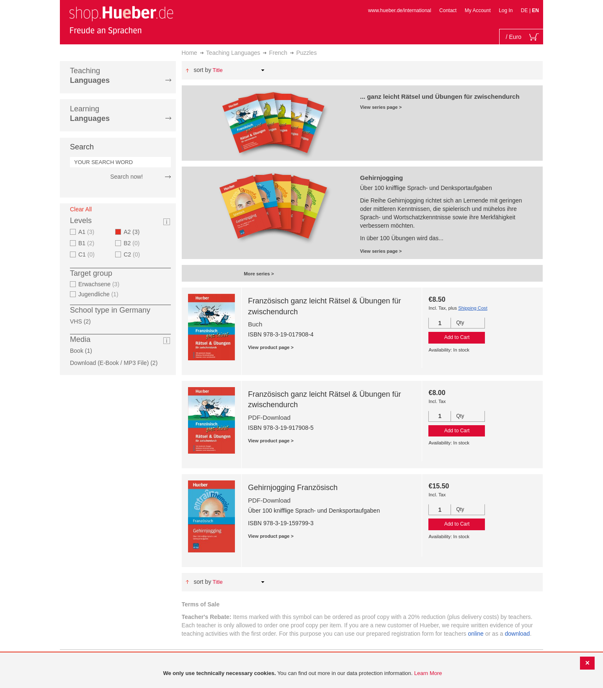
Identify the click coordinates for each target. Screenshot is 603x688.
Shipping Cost (472, 308)
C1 (87, 254)
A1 (87, 231)
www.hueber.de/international (399, 10)
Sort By (202, 70)
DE (525, 10)
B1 (87, 243)
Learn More (428, 673)
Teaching (90, 76)
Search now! (126, 176)
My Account (478, 10)
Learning (90, 114)
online (476, 633)
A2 (134, 231)
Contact (447, 10)
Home (189, 52)
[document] (302, 674)
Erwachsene (99, 284)
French (278, 52)
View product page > (271, 347)
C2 (133, 254)
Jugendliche (99, 294)
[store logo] (121, 20)
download (517, 633)
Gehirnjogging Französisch (293, 487)
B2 (133, 243)
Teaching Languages (233, 52)
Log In (506, 10)
